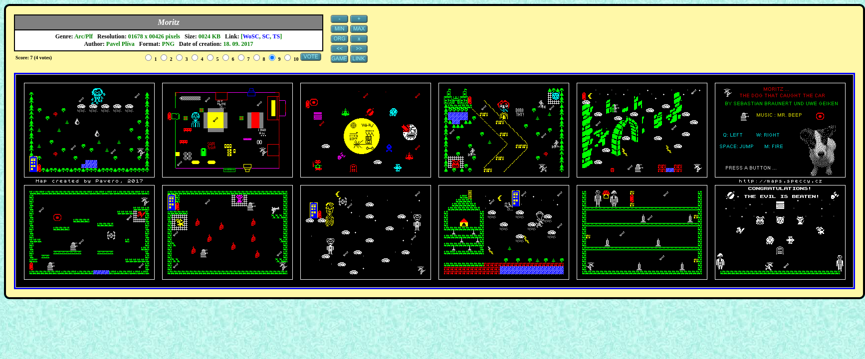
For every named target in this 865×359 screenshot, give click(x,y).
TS (276, 36)
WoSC (251, 36)
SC (265, 36)
